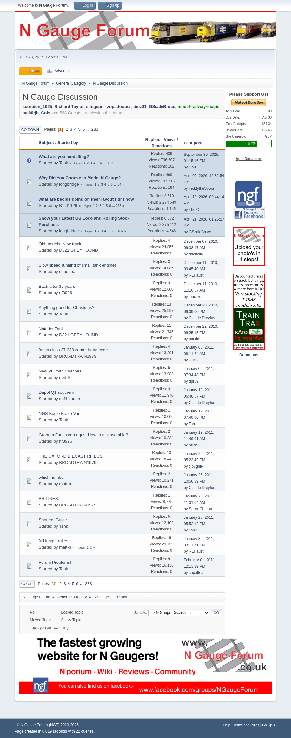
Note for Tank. (52, 328)
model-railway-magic (198, 106)
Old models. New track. (61, 243)
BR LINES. (49, 498)
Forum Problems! (55, 562)
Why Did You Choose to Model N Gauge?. (80, 177)
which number (52, 477)
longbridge (69, 184)
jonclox (195, 296)
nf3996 (65, 292)
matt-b (65, 483)
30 (108, 163)
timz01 (139, 106)
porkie (194, 339)
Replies (152, 139)
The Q (194, 210)
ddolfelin (196, 254)
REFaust (196, 275)
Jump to (140, 612)
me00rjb (31, 112)
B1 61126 (68, 205)
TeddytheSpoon (202, 188)
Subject (46, 142)
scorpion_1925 (37, 106)
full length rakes (53, 540)
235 (119, 206)
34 (119, 184)
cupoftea (67, 271)
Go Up (27, 584)
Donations (248, 355)
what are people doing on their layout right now (86, 199)
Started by (67, 142)
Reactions (161, 145)
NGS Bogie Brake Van (60, 413)
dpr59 (64, 377)
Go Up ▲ (269, 725)
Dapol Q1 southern (56, 392)
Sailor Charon (200, 509)
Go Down (30, 130)
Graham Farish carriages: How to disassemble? (83, 434)
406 (120, 231)
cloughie (196, 466)
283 (94, 129)
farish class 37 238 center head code (73, 349)
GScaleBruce (162, 106)
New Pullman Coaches (60, 371)
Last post (196, 143)
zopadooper (119, 106)
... (88, 129)
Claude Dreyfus (202, 318)
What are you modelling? (64, 156)
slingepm (95, 106)
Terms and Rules (246, 725)
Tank (63, 163)
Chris (193, 360)
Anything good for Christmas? (67, 307)
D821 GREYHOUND (78, 250)
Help (226, 725)
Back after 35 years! (57, 286)
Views (170, 139)
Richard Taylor (69, 106)
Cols (45, 112)
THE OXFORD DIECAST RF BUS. (71, 456)
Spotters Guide (53, 519)
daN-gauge (69, 398)
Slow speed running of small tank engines (78, 265)
